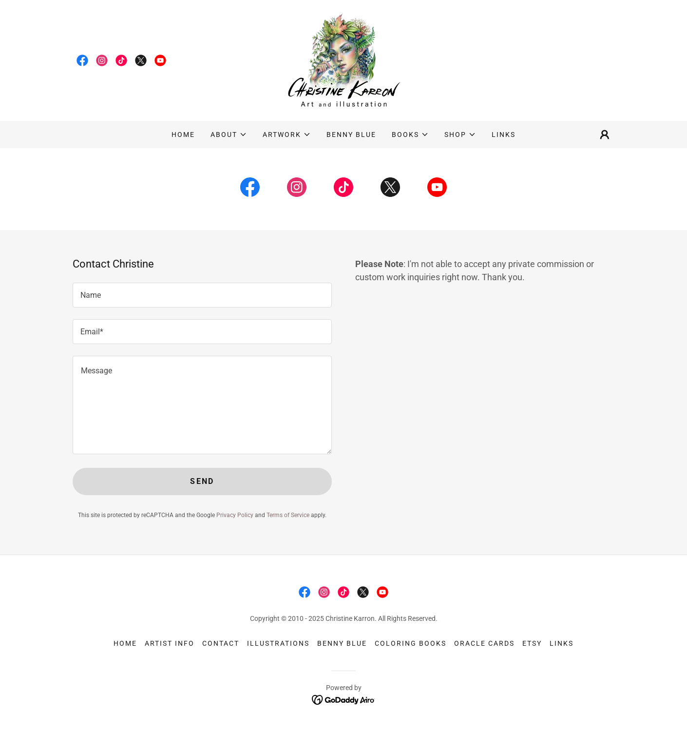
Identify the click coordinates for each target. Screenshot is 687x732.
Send (202, 481)
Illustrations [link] (278, 643)
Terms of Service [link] (288, 515)
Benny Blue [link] (351, 134)
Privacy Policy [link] (234, 515)
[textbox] (202, 295)
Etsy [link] (532, 643)
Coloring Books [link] (410, 643)
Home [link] (183, 134)
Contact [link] (220, 643)
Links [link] (503, 134)
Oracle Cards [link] (484, 643)
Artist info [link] (169, 643)
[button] (228, 134)
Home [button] (125, 643)
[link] (82, 60)
